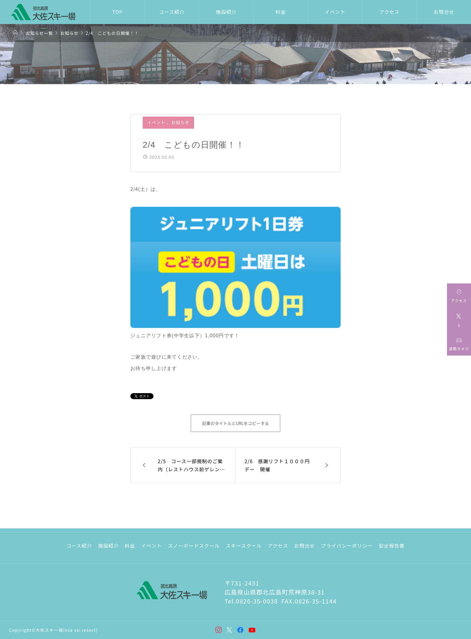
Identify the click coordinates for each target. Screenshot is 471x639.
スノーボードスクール (194, 545)
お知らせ (180, 122)
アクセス (389, 11)
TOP (117, 11)
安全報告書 (392, 545)
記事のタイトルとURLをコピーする (235, 423)
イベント (335, 11)
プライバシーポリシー (347, 545)
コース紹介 (171, 11)
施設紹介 (226, 11)
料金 (280, 11)
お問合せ (443, 11)
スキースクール (244, 545)
